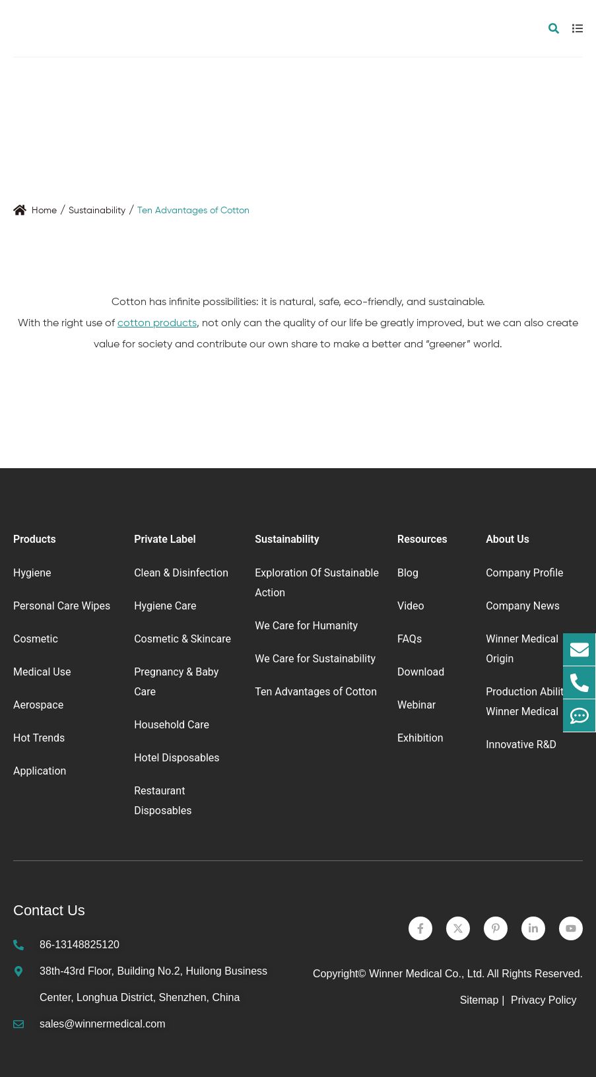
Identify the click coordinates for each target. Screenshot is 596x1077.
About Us (507, 539)
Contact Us (49, 910)
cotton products (157, 323)
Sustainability (97, 210)
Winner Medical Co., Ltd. (426, 973)
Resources (422, 539)
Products (34, 539)
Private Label (165, 539)
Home (44, 210)
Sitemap (479, 1000)
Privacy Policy (545, 1000)
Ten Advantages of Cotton (193, 210)
